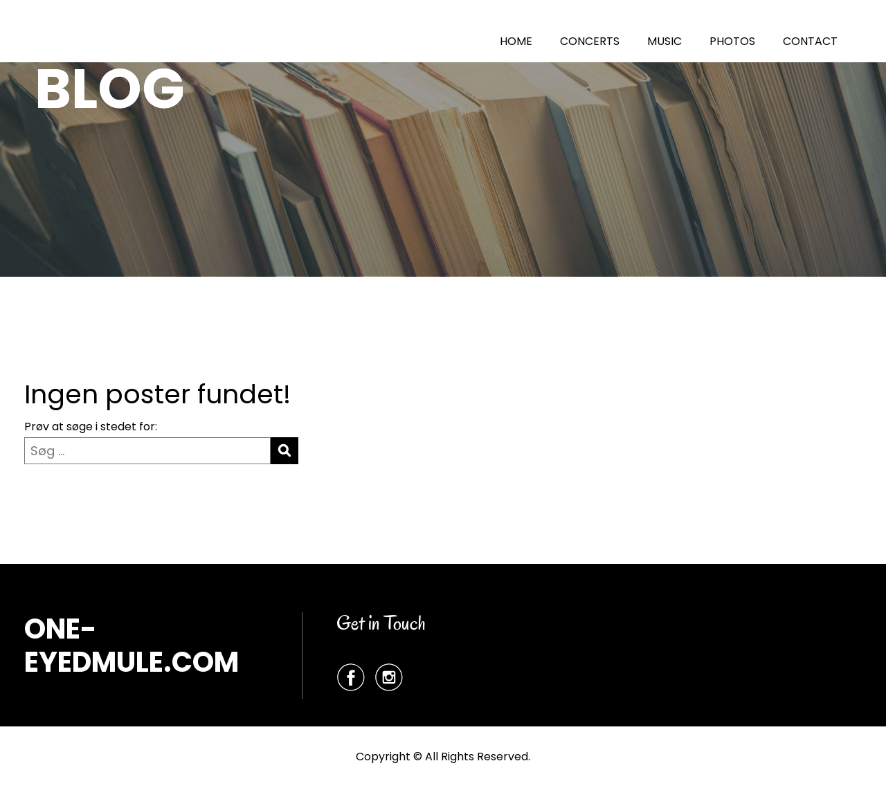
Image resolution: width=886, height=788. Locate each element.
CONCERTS (590, 41)
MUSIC (664, 41)
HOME (516, 41)
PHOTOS (732, 41)
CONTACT (810, 41)
